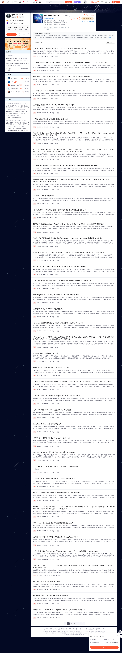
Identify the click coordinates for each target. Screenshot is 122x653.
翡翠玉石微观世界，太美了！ (14, 115)
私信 (24, 34)
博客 (11, 2)
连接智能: (9, 105)
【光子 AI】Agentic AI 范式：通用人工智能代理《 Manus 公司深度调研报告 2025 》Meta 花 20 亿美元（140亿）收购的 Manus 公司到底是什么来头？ (17, 126)
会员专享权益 (107, 21)
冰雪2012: (9, 128)
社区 (20, 2)
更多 (41, 2)
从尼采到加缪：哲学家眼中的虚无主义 (16, 109)
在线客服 (90, 627)
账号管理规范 (78, 631)
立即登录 (104, 647)
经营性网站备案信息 (84, 629)
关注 (11, 34)
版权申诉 (91, 631)
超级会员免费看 (109, 18)
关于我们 (46, 627)
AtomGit (26, 2)
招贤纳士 (52, 627)
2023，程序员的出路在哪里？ (17, 58)
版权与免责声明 (85, 631)
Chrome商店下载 (70, 631)
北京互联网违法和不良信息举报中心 (97, 629)
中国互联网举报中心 (61, 631)
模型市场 (34, 1)
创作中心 (107, 2)
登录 (85, 2)
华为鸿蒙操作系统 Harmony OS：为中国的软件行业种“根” (17, 64)
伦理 (10, 55)
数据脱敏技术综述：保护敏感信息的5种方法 (17, 103)
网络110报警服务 (52, 631)
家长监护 (46, 631)
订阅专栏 (96, 18)
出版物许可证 (97, 631)
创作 (116, 2)
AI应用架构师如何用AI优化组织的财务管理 (17, 120)
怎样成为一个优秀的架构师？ (17, 61)
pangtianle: (9, 111)
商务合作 (57, 627)
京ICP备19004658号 (61, 629)
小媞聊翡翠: (9, 117)
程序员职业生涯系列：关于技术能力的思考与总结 (17, 69)
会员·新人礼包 (94, 2)
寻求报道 (63, 627)
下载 (15, 2)
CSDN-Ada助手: (10, 122)
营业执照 (102, 631)
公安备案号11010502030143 (49, 629)
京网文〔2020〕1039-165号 (72, 629)
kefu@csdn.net (81, 627)
